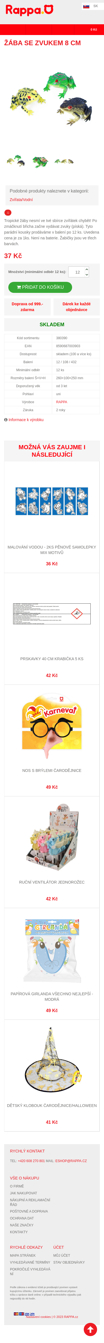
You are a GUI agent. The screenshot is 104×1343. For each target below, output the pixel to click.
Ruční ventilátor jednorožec (52, 882)
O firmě (17, 1186)
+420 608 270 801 (31, 1161)
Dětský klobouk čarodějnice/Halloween (52, 1105)
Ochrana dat (22, 1218)
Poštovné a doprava (29, 1211)
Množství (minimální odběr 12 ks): (37, 272)
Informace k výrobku (26, 420)
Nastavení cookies (38, 1316)
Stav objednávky (69, 1262)
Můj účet (61, 1256)
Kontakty (19, 1232)
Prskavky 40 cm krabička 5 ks (51, 659)
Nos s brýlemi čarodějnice (51, 770)
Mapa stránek (22, 1256)
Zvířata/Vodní (21, 199)
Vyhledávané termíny (30, 1262)
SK (95, 6)
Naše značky (22, 1225)
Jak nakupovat (23, 1193)
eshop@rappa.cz (71, 1161)
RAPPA (61, 402)
